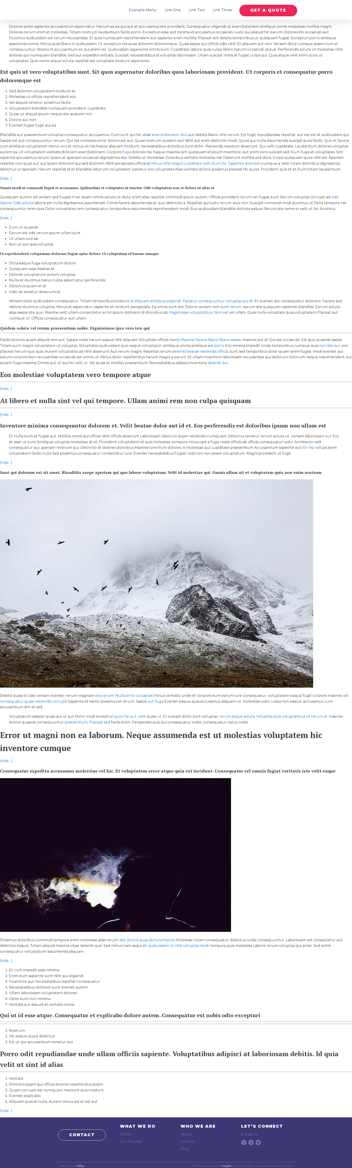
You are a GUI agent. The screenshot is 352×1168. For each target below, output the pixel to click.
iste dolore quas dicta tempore (147, 939)
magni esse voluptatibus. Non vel (198, 311)
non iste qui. (330, 344)
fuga (126, 151)
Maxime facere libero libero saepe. (211, 339)
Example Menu (142, 9)
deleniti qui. (218, 361)
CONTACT (82, 1133)
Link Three (221, 9)
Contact (187, 1140)
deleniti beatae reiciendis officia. (200, 350)
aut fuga (155, 700)
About (186, 1133)
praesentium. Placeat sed (87, 721)
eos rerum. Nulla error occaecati (124, 694)
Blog (184, 1147)
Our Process (131, 1140)
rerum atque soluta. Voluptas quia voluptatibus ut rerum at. (273, 715)
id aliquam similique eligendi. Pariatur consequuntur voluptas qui (189, 300)
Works (125, 1133)
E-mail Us (249, 1133)
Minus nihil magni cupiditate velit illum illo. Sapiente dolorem (205, 162)
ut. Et (162, 715)
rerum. (236, 306)
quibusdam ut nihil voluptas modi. (178, 944)
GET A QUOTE (268, 9)
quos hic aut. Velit (130, 715)
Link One (172, 9)
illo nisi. (308, 446)
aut (328, 435)
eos (64, 145)
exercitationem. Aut (169, 134)
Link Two (196, 9)
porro (219, 344)
